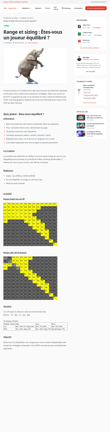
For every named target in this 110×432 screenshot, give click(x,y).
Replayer (38, 8)
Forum (47, 8)
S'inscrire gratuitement (96, 8)
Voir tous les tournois (90, 103)
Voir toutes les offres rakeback (90, 48)
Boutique (66, 8)
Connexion (78, 8)
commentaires (33, 43)
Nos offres (56, 8)
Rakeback (26, 8)
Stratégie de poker (26, 18)
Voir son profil (90, 71)
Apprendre (13, 8)
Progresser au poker (10, 18)
